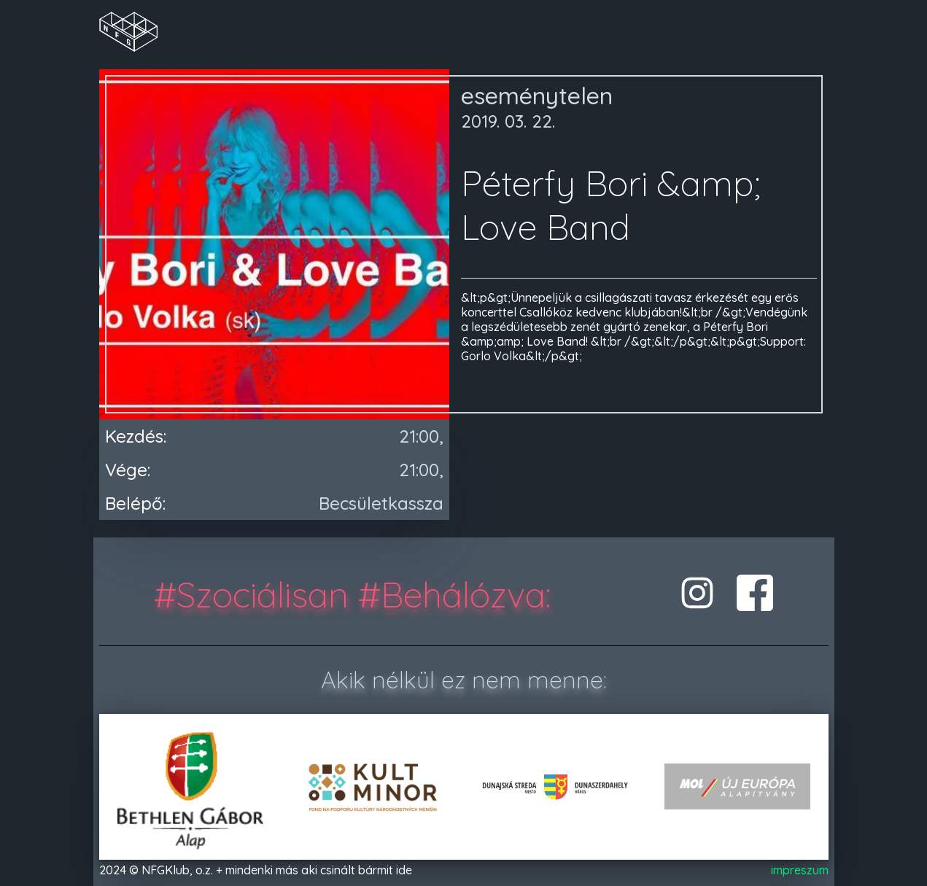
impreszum (800, 870)
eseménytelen (537, 95)
